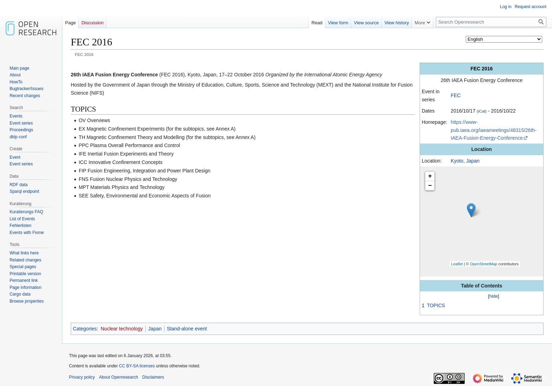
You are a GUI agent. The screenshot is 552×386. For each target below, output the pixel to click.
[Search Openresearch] (491, 22)
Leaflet (457, 264)
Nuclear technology (122, 328)
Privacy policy (82, 377)
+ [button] (430, 176)
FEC (455, 95)
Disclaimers (153, 377)
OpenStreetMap (483, 264)
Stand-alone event (187, 328)
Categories (85, 328)
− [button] (430, 186)
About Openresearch (118, 377)
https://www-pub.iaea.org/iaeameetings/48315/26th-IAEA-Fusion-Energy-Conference (494, 130)
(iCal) (482, 111)
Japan (472, 161)
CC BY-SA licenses (137, 365)
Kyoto (457, 161)
